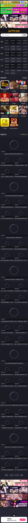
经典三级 (13, 55)
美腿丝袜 (7, 61)
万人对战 (19, 40)
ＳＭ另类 (25, 49)
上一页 (11, 475)
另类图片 (25, 61)
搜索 (25, 35)
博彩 (2, 41)
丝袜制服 (13, 49)
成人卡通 (19, 52)
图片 (2, 59)
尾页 (22, 475)
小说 (2, 65)
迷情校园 (7, 67)
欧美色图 (19, 58)
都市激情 (7, 64)
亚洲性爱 (7, 52)
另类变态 (25, 55)
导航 (2, 71)
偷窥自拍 (7, 58)
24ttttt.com (14, 31)
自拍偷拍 (13, 46)
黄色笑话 (19, 67)
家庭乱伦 (13, 64)
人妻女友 (19, 64)
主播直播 (19, 49)
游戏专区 (25, 40)
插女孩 (7, 70)
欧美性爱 (25, 52)
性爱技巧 (25, 67)
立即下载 (23, 519)
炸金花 (12, 43)
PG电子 (7, 40)
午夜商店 (13, 70)
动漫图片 (25, 58)
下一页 (16, 475)
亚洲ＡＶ (7, 46)
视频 (2, 47)
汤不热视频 (25, 70)
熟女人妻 (7, 49)
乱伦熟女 (19, 55)
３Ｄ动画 (25, 46)
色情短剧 (13, 73)
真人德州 (13, 40)
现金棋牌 (19, 43)
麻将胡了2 (7, 43)
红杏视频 (7, 73)
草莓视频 (19, 70)
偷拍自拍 (13, 52)
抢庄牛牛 (25, 43)
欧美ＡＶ (19, 46)
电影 (2, 53)
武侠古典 (25, 64)
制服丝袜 (7, 55)
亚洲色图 (13, 58)
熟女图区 (19, 61)
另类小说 (13, 67)
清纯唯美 (13, 61)
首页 (6, 475)
